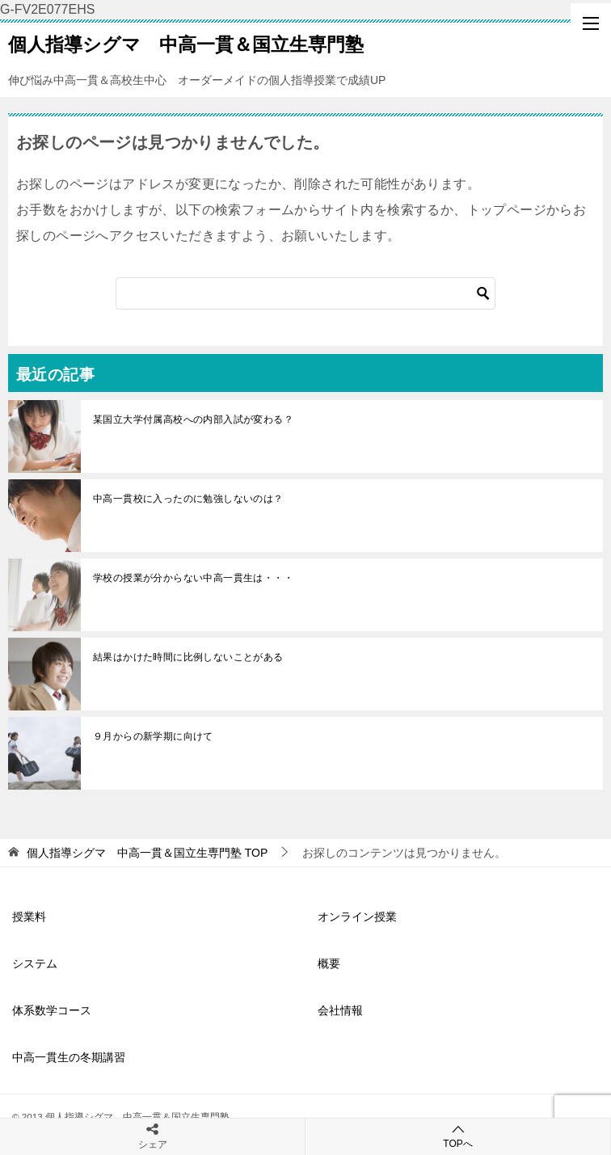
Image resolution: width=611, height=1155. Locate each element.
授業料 (29, 916)
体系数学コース (51, 1010)
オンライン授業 (357, 916)
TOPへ (458, 1136)
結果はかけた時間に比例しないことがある (188, 657)
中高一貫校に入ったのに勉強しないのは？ (188, 498)
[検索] (305, 293)
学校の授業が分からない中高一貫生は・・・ (193, 578)
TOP (147, 852)
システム (34, 963)
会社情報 (340, 1010)
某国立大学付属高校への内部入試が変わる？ (193, 419)
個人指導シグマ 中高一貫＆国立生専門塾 (186, 43)
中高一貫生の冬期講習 (68, 1057)
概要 (329, 963)
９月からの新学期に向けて (153, 736)
